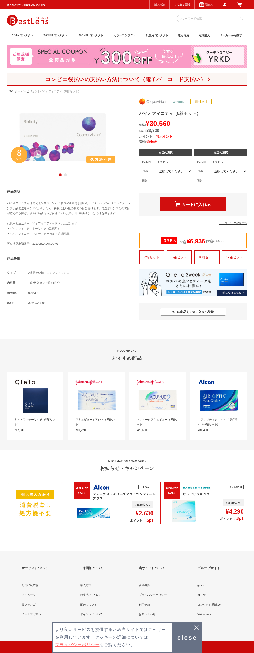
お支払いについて (91, 595)
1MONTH (90, 35)
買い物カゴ (29, 604)
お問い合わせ (147, 614)
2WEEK (55, 35)
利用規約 (144, 604)
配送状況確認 (30, 585)
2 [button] (65, 174)
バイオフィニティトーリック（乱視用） (35, 228)
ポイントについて (91, 614)
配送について (88, 604)
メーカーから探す (231, 35)
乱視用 (157, 35)
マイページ (29, 595)
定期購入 (204, 35)
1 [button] (60, 174)
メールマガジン (31, 614)
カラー (124, 35)
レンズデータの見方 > (233, 223)
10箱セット (206, 257)
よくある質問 (182, 4)
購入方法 (159, 4)
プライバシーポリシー (153, 595)
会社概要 (144, 585)
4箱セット (151, 257)
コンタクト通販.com (210, 604)
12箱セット (234, 257)
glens (200, 585)
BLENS (201, 595)
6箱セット (179, 257)
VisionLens (204, 614)
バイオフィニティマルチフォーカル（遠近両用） (41, 233)
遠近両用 (183, 35)
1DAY (23, 35)
